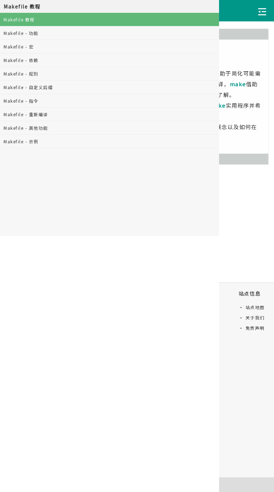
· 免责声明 (252, 328)
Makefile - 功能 (21, 33)
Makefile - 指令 (21, 101)
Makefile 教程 (19, 19)
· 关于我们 (252, 317)
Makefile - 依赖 (21, 60)
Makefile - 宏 (19, 46)
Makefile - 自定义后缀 (28, 87)
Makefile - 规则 (21, 74)
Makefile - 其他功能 (26, 128)
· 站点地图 (252, 307)
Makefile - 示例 (21, 141)
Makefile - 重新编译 (26, 114)
